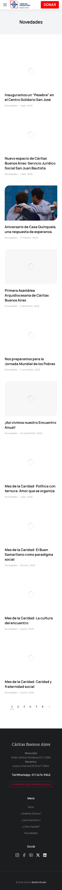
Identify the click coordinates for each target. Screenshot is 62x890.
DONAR (50, 5)
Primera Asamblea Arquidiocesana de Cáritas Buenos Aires (27, 295)
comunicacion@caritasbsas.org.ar (31, 784)
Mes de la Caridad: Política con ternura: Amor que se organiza (30, 488)
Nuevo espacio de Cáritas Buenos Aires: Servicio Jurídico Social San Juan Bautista (30, 163)
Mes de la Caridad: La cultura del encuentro (29, 620)
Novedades (11, 105)
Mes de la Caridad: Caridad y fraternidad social (28, 684)
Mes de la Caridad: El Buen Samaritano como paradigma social (29, 554)
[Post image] (31, 70)
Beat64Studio (39, 882)
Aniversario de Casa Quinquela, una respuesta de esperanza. (30, 229)
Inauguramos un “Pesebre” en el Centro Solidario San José (29, 97)
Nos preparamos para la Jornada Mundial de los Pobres (30, 361)
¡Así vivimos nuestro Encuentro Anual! (30, 425)
